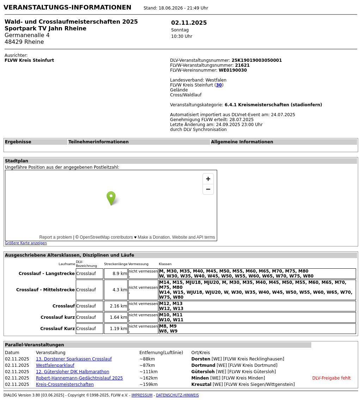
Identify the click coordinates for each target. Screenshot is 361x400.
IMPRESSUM (142, 395)
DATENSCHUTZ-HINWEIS (177, 395)
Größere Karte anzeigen (26, 243)
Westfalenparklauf (55, 365)
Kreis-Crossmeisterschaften (65, 384)
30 (219, 85)
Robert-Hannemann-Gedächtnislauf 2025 (79, 378)
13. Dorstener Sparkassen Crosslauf (74, 359)
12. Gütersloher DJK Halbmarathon (72, 371)
